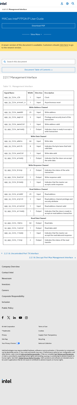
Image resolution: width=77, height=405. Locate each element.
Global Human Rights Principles (29, 358)
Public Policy (7, 308)
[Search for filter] (38, 61)
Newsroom (7, 278)
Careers (5, 290)
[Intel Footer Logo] (7, 381)
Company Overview (11, 266)
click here (64, 45)
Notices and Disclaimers (66, 354)
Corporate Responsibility (13, 296)
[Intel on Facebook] (3, 318)
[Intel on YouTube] (21, 318)
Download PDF (38, 25)
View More (37, 34)
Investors (6, 284)
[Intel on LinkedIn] (15, 318)
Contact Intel (7, 272)
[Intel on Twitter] (9, 318)
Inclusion (6, 302)
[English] (67, 3)
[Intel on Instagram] (26, 318)
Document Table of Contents (37, 69)
